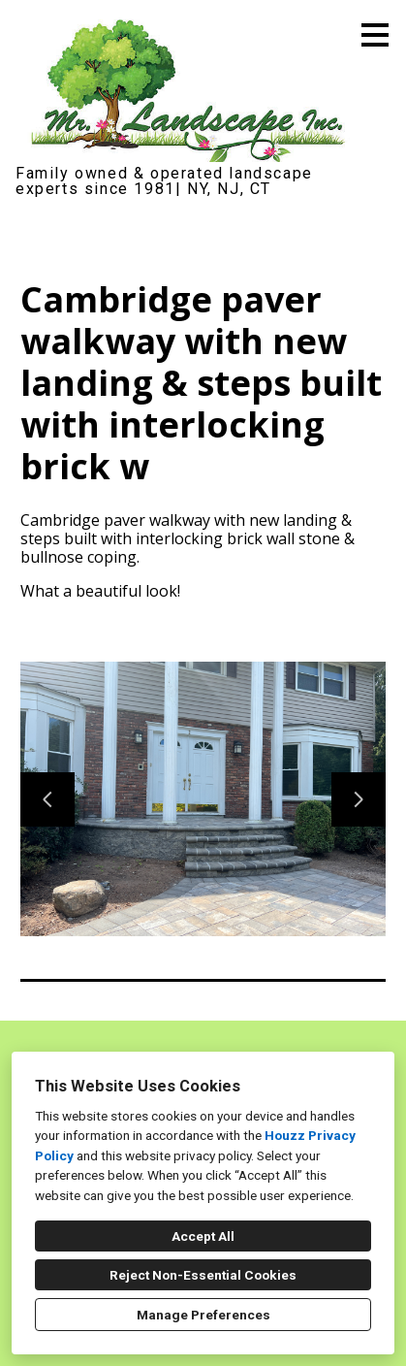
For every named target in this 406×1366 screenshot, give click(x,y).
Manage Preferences (203, 1314)
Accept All (203, 1236)
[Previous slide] (47, 799)
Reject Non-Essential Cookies (203, 1275)
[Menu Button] (375, 35)
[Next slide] (358, 799)
